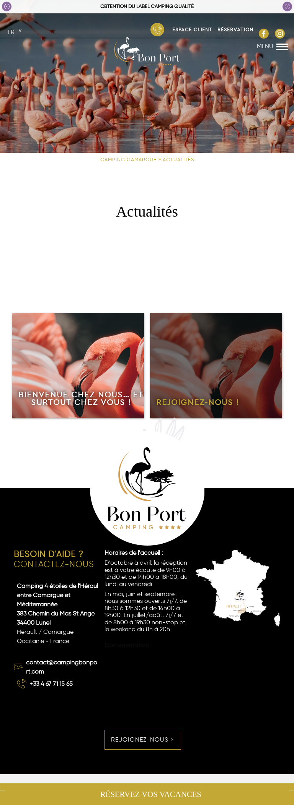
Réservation (235, 29)
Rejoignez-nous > (142, 739)
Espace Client (192, 29)
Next (287, 6)
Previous (6, 6)
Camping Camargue (128, 159)
